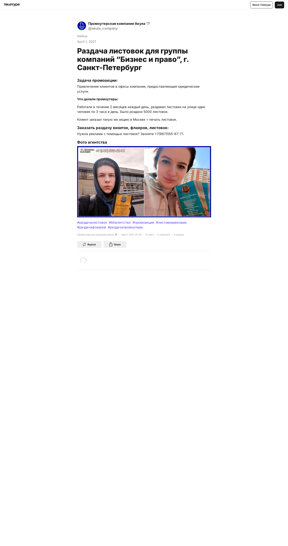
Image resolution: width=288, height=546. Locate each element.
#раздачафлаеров (91, 227)
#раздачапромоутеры (125, 227)
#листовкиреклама (171, 222)
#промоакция (143, 222)
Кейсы (82, 36)
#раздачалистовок (92, 222)
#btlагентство (120, 222)
